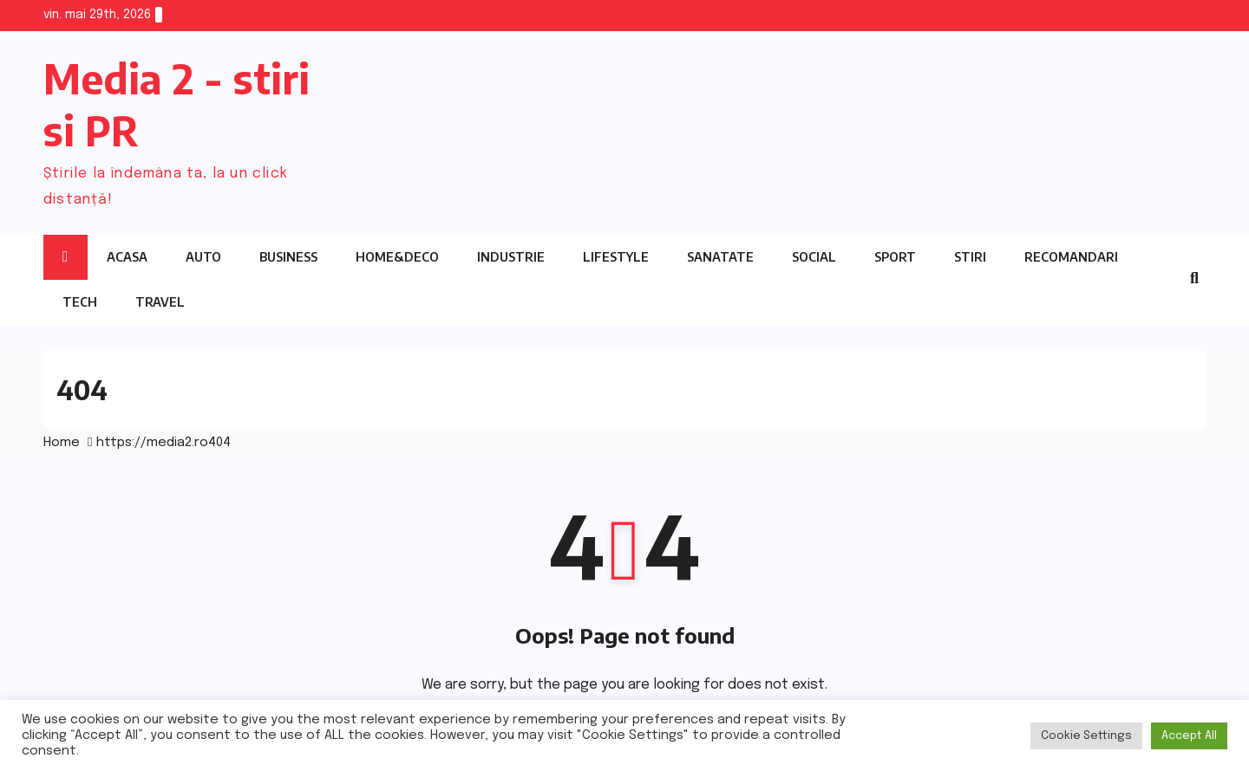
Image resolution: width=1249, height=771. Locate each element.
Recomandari (1071, 256)
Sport (895, 256)
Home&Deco (397, 256)
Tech (79, 302)
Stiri (970, 256)
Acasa (127, 256)
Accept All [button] (1189, 736)
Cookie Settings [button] (1086, 736)
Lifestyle (616, 256)
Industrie (511, 256)
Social (814, 256)
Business (288, 256)
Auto (203, 256)
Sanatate (720, 256)
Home (61, 443)
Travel (160, 302)
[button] (1194, 279)
